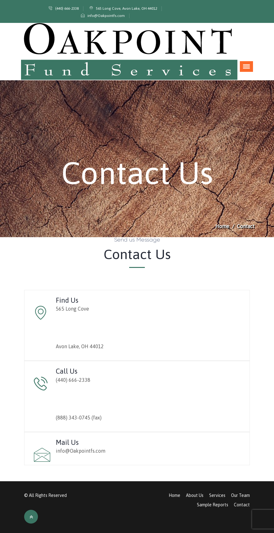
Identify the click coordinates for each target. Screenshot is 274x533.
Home (222, 226)
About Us (194, 495)
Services (217, 495)
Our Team (240, 495)
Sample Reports (212, 505)
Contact (242, 505)
